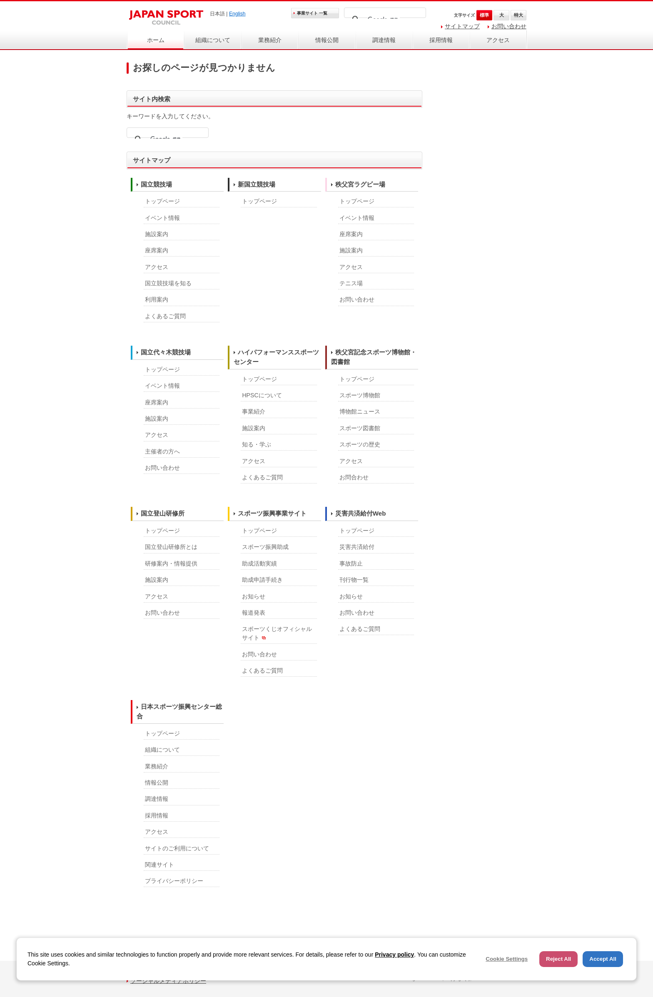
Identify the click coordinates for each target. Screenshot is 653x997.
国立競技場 (156, 184)
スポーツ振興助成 (265, 546)
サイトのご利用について (177, 848)
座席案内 (156, 250)
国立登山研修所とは (171, 546)
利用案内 (156, 299)
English (237, 14)
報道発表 (253, 612)
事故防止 (351, 563)
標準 (484, 14)
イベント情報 (162, 217)
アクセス (498, 40)
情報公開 (327, 40)
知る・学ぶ (256, 444)
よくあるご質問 (165, 316)
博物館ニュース (359, 411)
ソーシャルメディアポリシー (168, 980)
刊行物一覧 (354, 579)
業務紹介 (270, 40)
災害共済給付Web (360, 513)
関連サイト (159, 864)
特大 (518, 14)
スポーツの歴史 (359, 444)
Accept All (602, 959)
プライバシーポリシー (174, 880)
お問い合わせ (508, 26)
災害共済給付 (356, 546)
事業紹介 (253, 411)
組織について (212, 40)
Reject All (558, 959)
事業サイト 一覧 (312, 13)
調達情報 (384, 40)
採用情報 (441, 40)
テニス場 (351, 283)
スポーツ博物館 (359, 395)
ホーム (155, 40)
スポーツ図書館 (359, 428)
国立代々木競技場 (166, 352)
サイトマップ (462, 26)
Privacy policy (394, 954)
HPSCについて (262, 395)
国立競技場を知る (168, 283)
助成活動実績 (259, 563)
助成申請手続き (262, 579)
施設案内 (156, 234)
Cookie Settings (507, 959)
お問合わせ (354, 477)
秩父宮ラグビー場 (360, 184)
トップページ (162, 201)
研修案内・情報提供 (171, 563)
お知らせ (253, 596)
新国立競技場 (256, 184)
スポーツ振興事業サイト (272, 513)
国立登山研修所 (162, 513)
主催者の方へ (162, 451)
